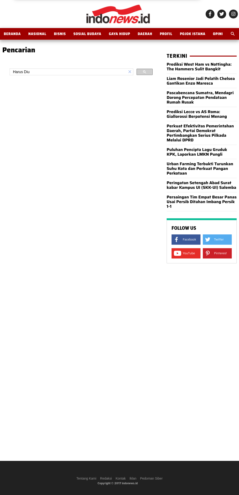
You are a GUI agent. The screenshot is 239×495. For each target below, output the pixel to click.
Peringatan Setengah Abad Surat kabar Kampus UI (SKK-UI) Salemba (201, 185)
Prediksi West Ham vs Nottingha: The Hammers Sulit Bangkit (199, 66)
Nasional (37, 33)
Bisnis (60, 33)
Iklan (133, 478)
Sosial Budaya (87, 33)
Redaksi (106, 478)
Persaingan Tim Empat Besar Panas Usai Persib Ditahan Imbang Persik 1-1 (202, 202)
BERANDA (12, 33)
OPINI (218, 33)
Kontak (121, 478)
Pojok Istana (192, 33)
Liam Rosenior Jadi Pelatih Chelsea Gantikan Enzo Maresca (201, 80)
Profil (166, 33)
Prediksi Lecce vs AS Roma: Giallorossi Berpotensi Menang (197, 114)
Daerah (145, 33)
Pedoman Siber (151, 478)
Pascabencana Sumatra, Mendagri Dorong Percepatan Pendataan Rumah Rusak (200, 97)
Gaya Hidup (119, 33)
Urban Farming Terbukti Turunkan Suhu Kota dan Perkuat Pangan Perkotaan (200, 168)
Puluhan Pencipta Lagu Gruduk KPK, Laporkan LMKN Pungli (197, 152)
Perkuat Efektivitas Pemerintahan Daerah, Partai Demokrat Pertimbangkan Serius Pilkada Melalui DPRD (200, 133)
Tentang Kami (86, 478)
